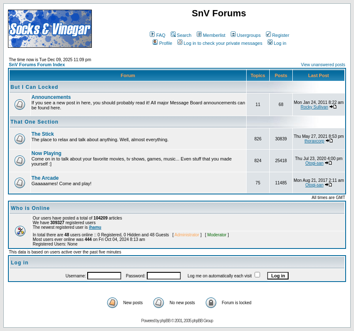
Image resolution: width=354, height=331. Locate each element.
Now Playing (46, 153)
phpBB (165, 320)
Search (181, 35)
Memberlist (211, 35)
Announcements (51, 97)
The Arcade (45, 178)
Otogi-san (314, 163)
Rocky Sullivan (314, 107)
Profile (162, 43)
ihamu (95, 227)
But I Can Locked (34, 87)
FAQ (157, 35)
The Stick (42, 134)
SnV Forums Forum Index (37, 64)
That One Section (34, 122)
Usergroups (246, 35)
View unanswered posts (323, 64)
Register (277, 35)
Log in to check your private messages (220, 43)
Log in (277, 43)
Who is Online (30, 208)
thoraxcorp (314, 141)
